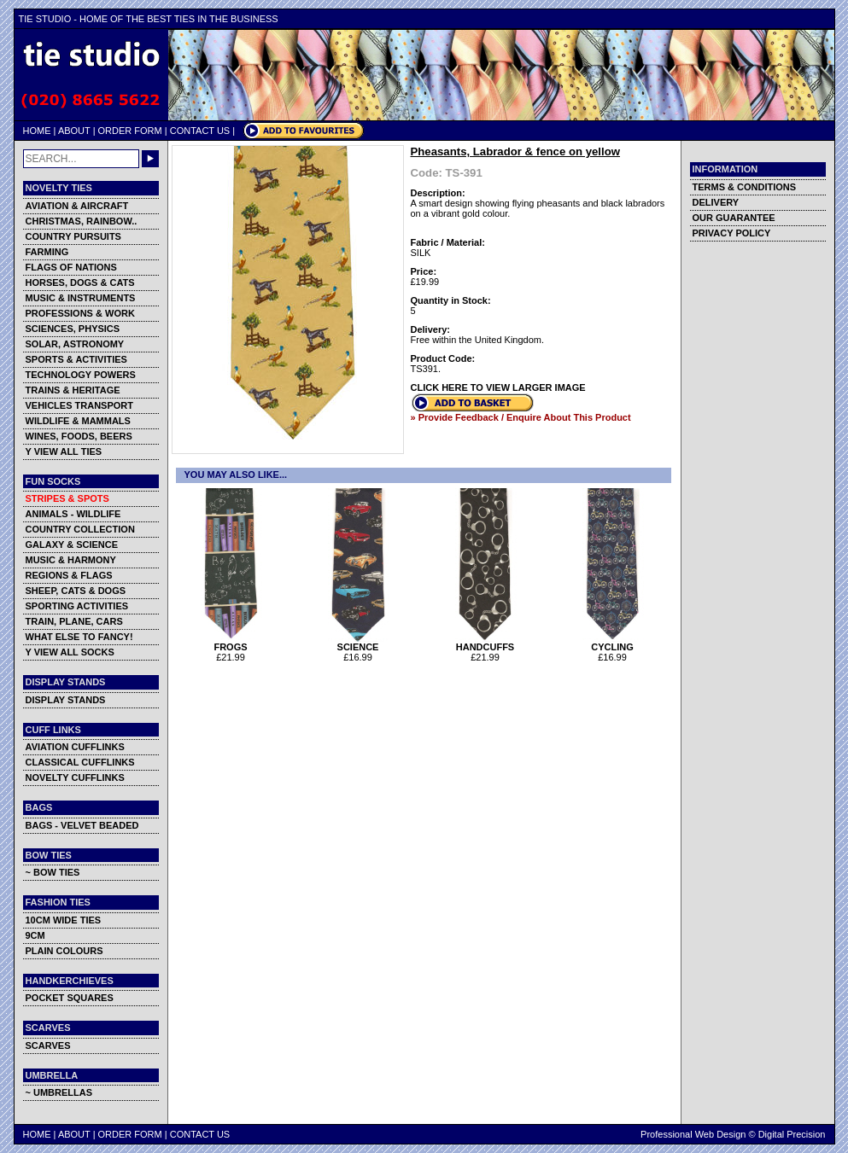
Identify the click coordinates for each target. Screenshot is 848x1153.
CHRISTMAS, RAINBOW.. (81, 221)
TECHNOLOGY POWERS (81, 375)
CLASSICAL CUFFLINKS (80, 762)
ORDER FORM (130, 130)
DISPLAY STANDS (66, 700)
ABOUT (74, 130)
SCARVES (48, 1045)
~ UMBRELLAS (59, 1092)
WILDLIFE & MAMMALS (78, 421)
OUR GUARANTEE (734, 218)
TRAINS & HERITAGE (73, 390)
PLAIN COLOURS (64, 951)
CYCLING (612, 642)
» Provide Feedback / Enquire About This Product (521, 417)
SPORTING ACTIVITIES (77, 606)
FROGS (231, 642)
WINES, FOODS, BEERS (79, 436)
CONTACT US (200, 130)
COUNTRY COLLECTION (80, 529)
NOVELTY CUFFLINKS (75, 777)
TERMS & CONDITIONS (745, 187)
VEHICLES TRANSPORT (80, 405)
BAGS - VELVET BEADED (82, 825)
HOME (37, 130)
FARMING (47, 252)
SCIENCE (358, 642)
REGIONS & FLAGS (69, 575)
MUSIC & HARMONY (71, 560)
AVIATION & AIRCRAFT (77, 206)
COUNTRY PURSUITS (73, 236)
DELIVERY (716, 202)
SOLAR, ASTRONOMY (75, 344)
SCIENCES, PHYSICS (73, 328)
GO (150, 158)
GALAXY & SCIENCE (72, 544)
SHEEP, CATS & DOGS (76, 590)
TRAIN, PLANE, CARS (74, 621)
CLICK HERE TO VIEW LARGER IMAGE (498, 387)
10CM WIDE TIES (64, 920)
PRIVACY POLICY (732, 233)
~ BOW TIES (53, 872)
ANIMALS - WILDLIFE (73, 514)
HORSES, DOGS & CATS (80, 282)
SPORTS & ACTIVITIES (76, 359)
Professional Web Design (693, 1134)
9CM (35, 935)
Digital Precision (792, 1134)
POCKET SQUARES (70, 998)
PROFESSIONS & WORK (80, 313)
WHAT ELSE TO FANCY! (79, 637)
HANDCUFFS (485, 642)
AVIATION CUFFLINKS (75, 747)
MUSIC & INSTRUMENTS (81, 298)
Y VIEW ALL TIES (64, 451)
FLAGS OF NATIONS (71, 267)
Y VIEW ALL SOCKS (70, 652)
